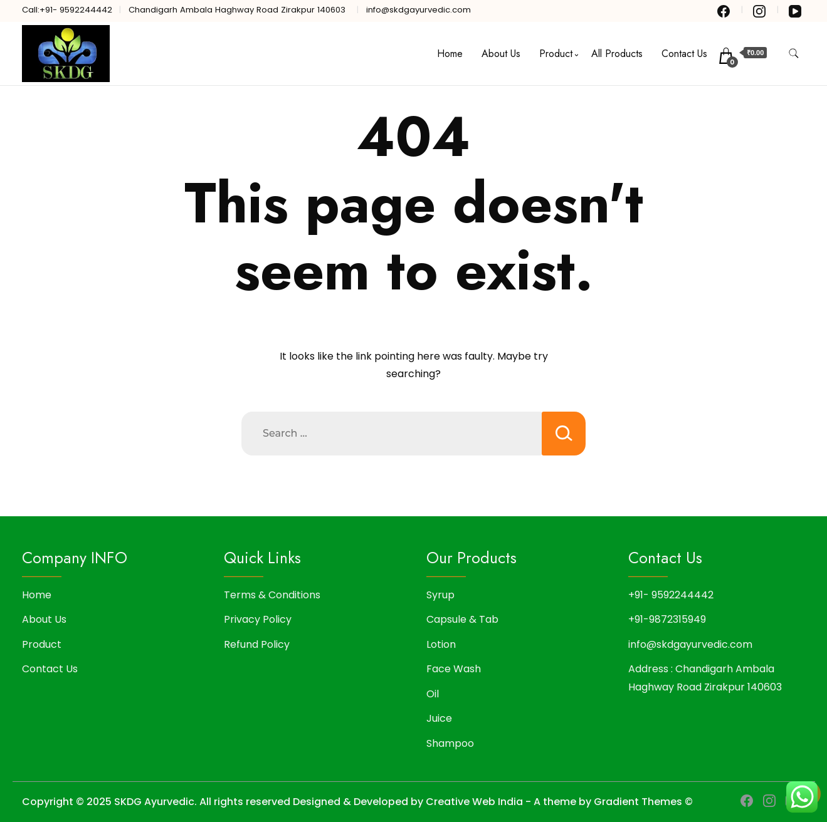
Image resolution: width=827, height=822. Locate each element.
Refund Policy (257, 644)
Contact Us (684, 53)
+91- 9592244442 (671, 595)
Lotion (441, 644)
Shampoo (450, 743)
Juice (439, 718)
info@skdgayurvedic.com (690, 644)
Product (555, 53)
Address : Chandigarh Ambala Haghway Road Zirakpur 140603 (705, 678)
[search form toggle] (793, 53)
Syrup (440, 595)
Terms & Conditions (272, 595)
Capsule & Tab (462, 619)
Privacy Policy (258, 619)
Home (450, 53)
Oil (432, 694)
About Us (501, 53)
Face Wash (453, 669)
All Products (617, 53)
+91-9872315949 (667, 619)
